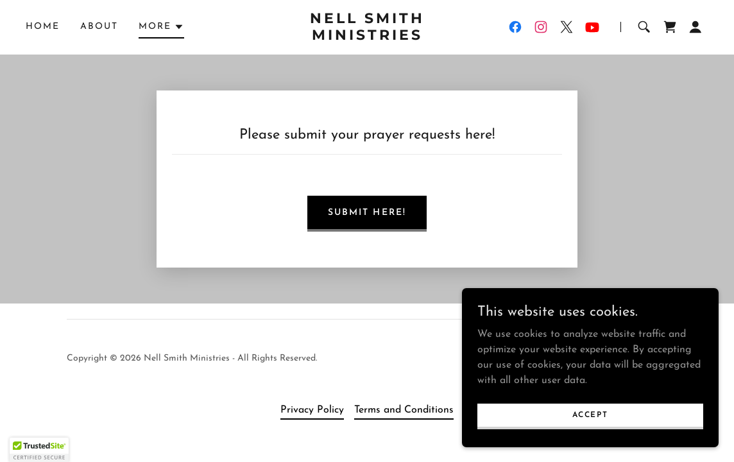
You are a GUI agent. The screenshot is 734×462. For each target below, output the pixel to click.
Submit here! (366, 213)
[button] (161, 28)
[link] (366, 37)
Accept (590, 414)
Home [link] (43, 26)
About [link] (99, 26)
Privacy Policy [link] (312, 410)
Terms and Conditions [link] (404, 410)
